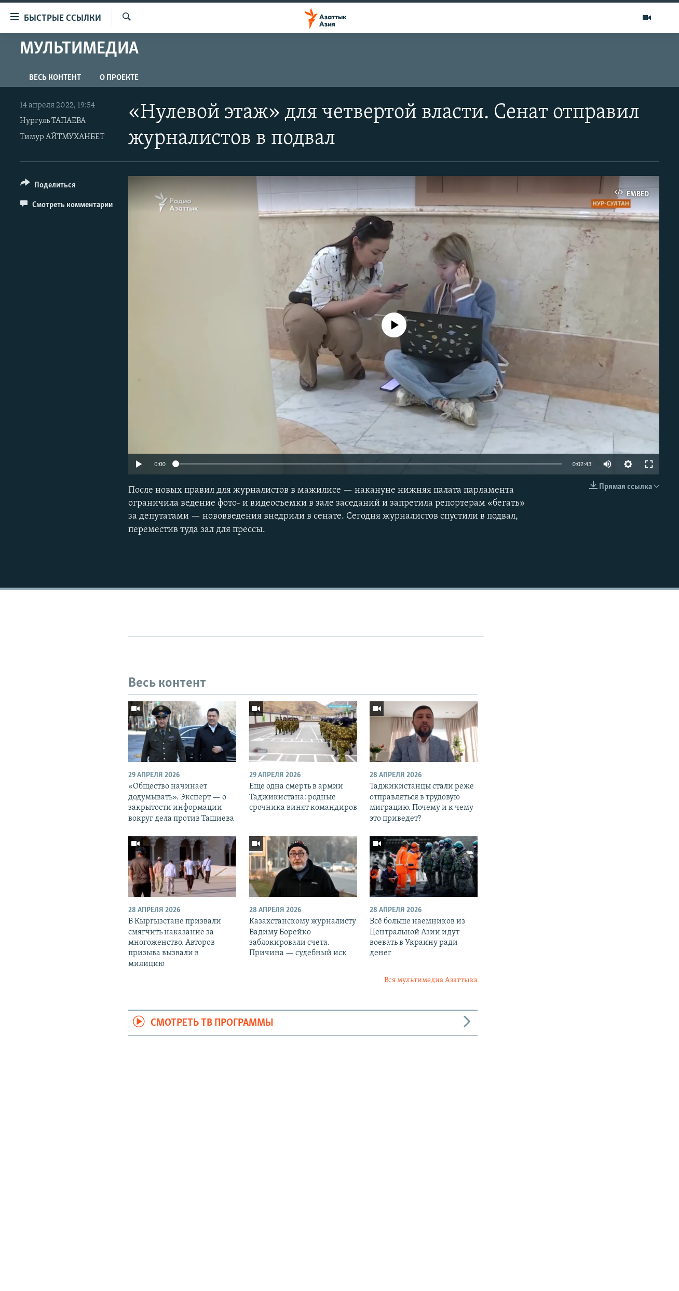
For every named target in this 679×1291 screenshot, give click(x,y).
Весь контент (55, 78)
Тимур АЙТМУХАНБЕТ (62, 137)
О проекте (119, 78)
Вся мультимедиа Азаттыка (431, 980)
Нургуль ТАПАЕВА (53, 121)
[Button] (48, 186)
